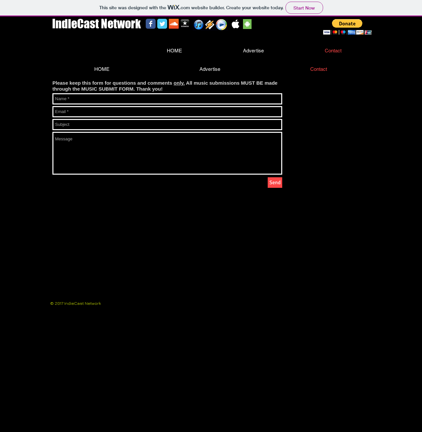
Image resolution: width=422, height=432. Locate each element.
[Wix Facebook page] (151, 24)
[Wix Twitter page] (162, 24)
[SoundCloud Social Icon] (174, 24)
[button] (347, 27)
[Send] (275, 182)
